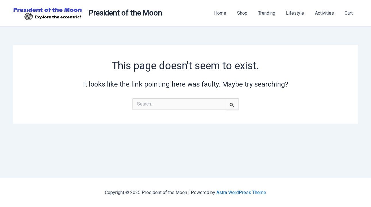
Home (229, 13)
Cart (349, 13)
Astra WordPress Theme (241, 192)
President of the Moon (125, 13)
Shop (249, 13)
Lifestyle (299, 13)
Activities (326, 13)
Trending (272, 13)
